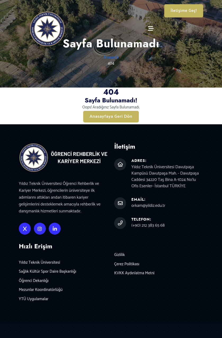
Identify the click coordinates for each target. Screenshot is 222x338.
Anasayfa (111, 57)
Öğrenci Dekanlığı (33, 281)
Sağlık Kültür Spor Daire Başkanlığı (47, 272)
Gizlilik (119, 255)
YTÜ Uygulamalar (33, 299)
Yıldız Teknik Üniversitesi (39, 263)
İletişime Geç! (184, 10)
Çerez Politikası (126, 264)
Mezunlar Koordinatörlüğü (41, 290)
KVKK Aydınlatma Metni (134, 273)
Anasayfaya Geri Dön (111, 116)
